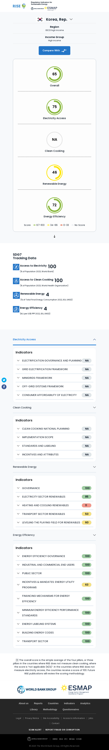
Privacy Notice (32, 718)
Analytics (85, 703)
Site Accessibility (51, 718)
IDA (61, 739)
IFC (66, 739)
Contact (56, 723)
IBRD (55, 739)
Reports (38, 703)
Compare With (54, 50)
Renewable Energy (25, 467)
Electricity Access (24, 339)
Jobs (91, 718)
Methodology (50, 709)
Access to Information (74, 718)
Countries (53, 703)
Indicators (69, 703)
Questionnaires (71, 709)
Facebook (4, 386)
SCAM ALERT (35, 729)
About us (24, 703)
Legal (18, 718)
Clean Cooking (22, 407)
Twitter (4, 380)
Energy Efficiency (24, 535)
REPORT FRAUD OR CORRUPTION (62, 729)
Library (34, 709)
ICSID (79, 739)
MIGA (72, 739)
